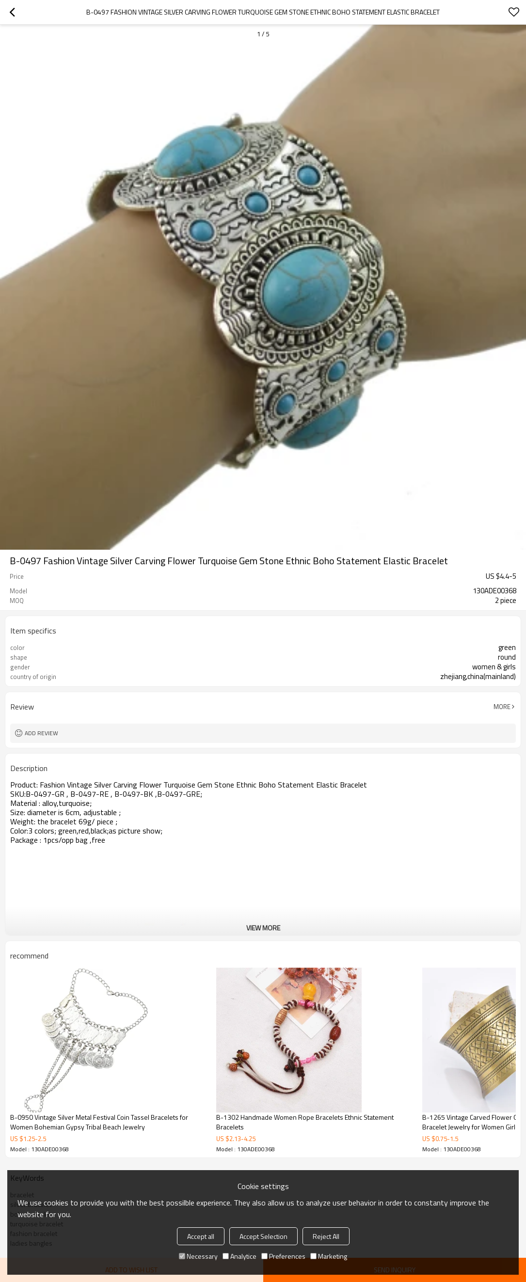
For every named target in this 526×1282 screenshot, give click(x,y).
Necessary (198, 1256)
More (502, 706)
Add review (41, 733)
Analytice (239, 1256)
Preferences (283, 1256)
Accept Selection (263, 1236)
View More (263, 928)
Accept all (200, 1236)
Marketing (328, 1256)
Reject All (326, 1236)
